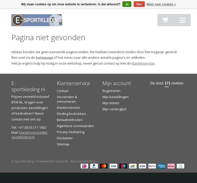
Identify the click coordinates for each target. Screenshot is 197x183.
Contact (62, 90)
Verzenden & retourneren (67, 99)
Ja (127, 4)
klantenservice (143, 63)
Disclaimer (65, 138)
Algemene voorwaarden (75, 126)
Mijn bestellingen (115, 97)
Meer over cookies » (161, 4)
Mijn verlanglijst (114, 109)
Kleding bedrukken (71, 113)
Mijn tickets (110, 103)
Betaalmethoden (70, 119)
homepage (44, 57)
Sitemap (63, 144)
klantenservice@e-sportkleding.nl (29, 134)
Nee (139, 4)
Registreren (111, 90)
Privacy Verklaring (70, 132)
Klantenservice (68, 107)
